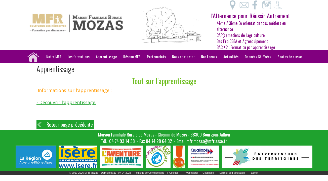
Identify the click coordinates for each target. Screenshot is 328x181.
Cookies (173, 172)
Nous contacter (183, 56)
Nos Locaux (209, 56)
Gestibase (208, 172)
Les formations (79, 56)
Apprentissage (106, 56)
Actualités (230, 56)
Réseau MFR (132, 56)
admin (254, 172)
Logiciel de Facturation (232, 172)
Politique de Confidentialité (149, 172)
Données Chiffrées (258, 56)
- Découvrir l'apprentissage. (66, 102)
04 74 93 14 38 (122, 141)
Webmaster (191, 172)
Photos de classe (289, 56)
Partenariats (156, 56)
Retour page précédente (70, 124)
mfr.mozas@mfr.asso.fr (206, 141)
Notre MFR (53, 56)
